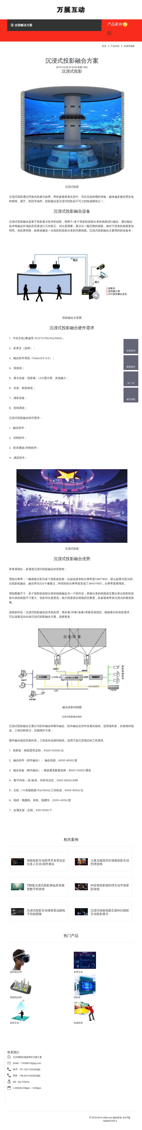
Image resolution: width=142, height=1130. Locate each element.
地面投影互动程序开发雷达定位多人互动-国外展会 (46, 862)
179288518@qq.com (31, 1063)
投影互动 (14, 1023)
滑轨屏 (77, 997)
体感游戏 (78, 1023)
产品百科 (115, 46)
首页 (104, 46)
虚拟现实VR (16, 972)
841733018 (23, 1082)
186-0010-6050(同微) (29, 1075)
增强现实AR (16, 997)
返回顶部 (130, 399)
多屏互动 (78, 972)
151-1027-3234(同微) (29, 1069)
